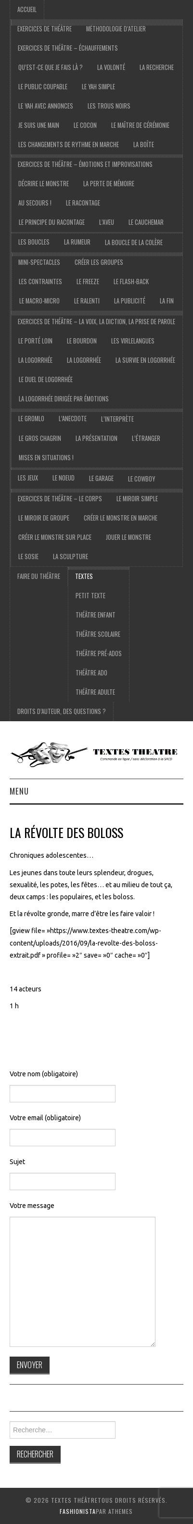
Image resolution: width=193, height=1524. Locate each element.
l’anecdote (73, 418)
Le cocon (85, 125)
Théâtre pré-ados (99, 653)
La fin (167, 300)
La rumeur (77, 242)
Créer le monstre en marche (120, 517)
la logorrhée (84, 360)
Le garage (101, 478)
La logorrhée (35, 360)
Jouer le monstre (128, 537)
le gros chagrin (40, 438)
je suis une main (38, 125)
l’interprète (117, 419)
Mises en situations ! (46, 457)
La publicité (129, 300)
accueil (27, 9)
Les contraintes (40, 281)
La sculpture (70, 556)
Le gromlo (31, 418)
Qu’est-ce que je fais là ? (50, 67)
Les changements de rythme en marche (68, 144)
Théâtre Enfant (96, 614)
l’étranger (146, 438)
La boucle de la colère (134, 242)
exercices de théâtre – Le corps (60, 498)
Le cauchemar (146, 222)
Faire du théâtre (38, 576)
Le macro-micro (39, 300)
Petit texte (90, 595)
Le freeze (88, 281)
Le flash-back (131, 281)
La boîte (143, 144)
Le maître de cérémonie (140, 125)
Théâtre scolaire (98, 634)
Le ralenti (87, 300)
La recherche (157, 67)
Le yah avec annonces (45, 105)
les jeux (28, 477)
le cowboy (141, 478)
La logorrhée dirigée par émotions (64, 398)
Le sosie (28, 556)
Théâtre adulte (95, 692)
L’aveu (106, 222)
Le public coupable (42, 86)
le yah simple (98, 86)
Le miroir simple (137, 498)
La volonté (111, 67)
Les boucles (34, 242)
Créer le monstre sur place (54, 537)
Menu (19, 791)
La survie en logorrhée (145, 360)
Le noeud (63, 477)
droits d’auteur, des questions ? (61, 711)
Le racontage (83, 202)
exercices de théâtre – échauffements (68, 48)
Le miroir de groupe (43, 517)
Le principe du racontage (52, 222)
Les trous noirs (109, 105)
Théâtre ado (91, 672)
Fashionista (78, 1511)
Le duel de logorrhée (46, 379)
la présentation (96, 438)
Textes (84, 576)
